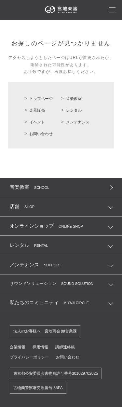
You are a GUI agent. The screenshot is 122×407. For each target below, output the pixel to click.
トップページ (41, 98)
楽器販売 (37, 110)
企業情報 (17, 347)
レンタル (74, 110)
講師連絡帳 (65, 347)
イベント (37, 122)
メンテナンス (77, 122)
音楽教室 (74, 98)
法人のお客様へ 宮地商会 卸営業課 (45, 331)
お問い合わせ (41, 134)
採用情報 (40, 347)
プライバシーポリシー (29, 357)
